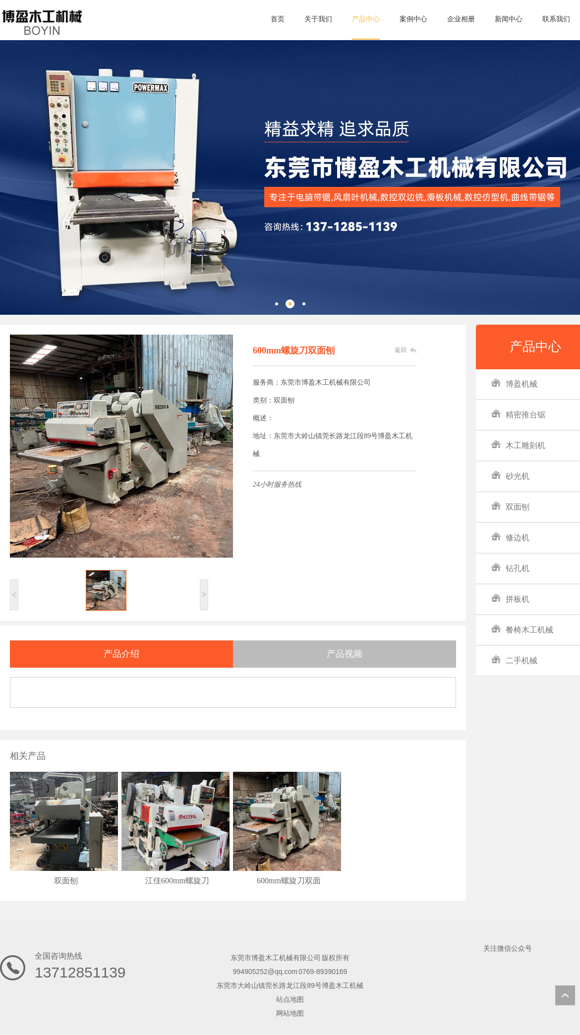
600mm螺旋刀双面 (289, 880)
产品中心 (535, 347)
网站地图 (290, 1013)
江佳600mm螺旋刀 (177, 880)
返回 (400, 349)
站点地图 (290, 999)
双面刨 (66, 880)
